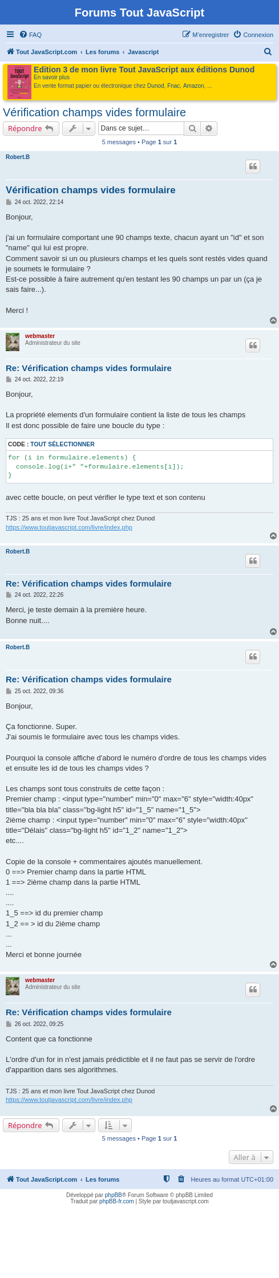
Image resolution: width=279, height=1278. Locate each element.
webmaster (40, 336)
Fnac (173, 86)
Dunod (155, 86)
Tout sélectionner (62, 444)
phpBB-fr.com (116, 1201)
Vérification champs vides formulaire (94, 112)
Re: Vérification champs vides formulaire (89, 368)
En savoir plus (52, 77)
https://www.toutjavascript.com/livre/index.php (69, 527)
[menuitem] (30, 35)
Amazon (193, 86)
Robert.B (18, 157)
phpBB (113, 1195)
